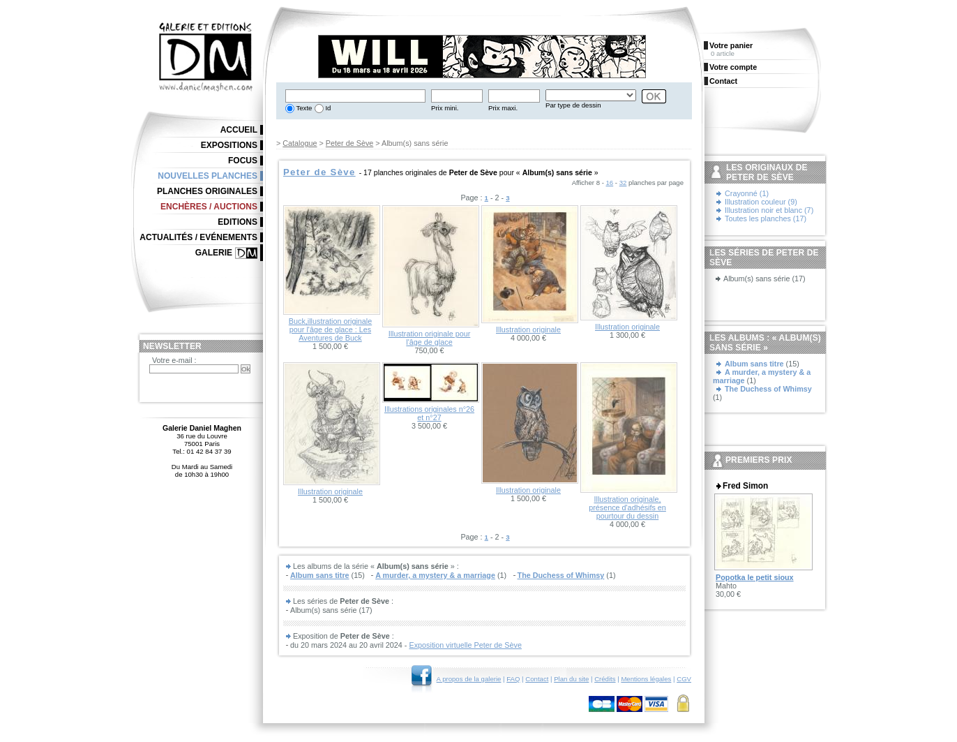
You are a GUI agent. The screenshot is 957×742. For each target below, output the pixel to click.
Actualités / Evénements (198, 237)
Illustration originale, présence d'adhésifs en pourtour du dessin (627, 507)
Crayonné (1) (747, 193)
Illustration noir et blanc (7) (769, 210)
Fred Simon (745, 486)
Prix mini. (444, 108)
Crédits (604, 679)
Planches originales (207, 191)
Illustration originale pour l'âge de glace (430, 337)
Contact (536, 679)
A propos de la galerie (469, 679)
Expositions (229, 145)
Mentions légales (646, 679)
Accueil (238, 130)
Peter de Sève (349, 143)
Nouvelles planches (207, 176)
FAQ (513, 679)
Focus (242, 160)
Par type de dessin (573, 105)
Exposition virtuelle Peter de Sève (465, 645)
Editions (237, 222)
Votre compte (733, 67)
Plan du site (571, 679)
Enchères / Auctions (208, 207)
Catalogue (299, 143)
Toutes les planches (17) (765, 218)
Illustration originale (528, 329)
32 (623, 182)
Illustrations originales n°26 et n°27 (429, 413)
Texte (303, 108)
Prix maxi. (503, 108)
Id (327, 108)
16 (610, 182)
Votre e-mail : (174, 360)
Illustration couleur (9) (761, 202)
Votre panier (731, 45)
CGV (684, 679)
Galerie (213, 253)
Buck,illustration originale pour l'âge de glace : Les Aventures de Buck (330, 329)
